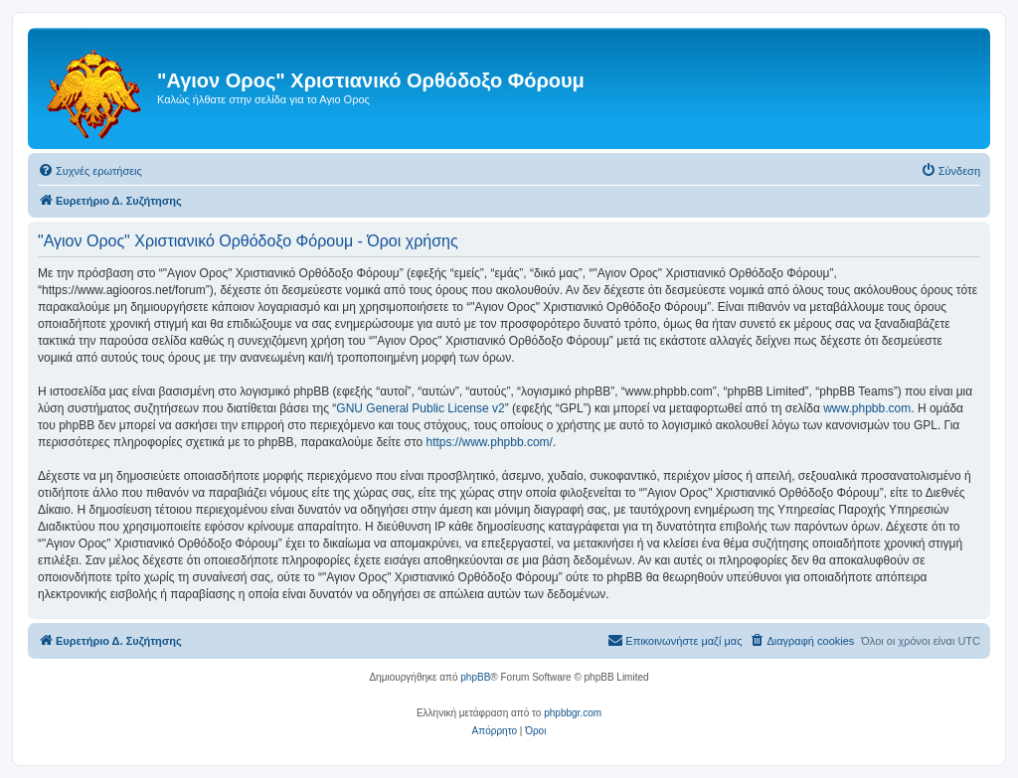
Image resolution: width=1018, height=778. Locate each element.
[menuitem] (90, 171)
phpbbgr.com (572, 712)
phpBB (475, 677)
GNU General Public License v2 (420, 408)
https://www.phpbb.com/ (489, 442)
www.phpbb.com (867, 408)
